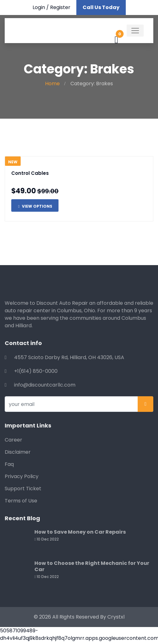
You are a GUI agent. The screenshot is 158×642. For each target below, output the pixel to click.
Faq (9, 464)
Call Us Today (101, 7)
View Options (35, 206)
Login (39, 7)
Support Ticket (23, 488)
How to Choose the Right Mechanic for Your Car (91, 566)
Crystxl (116, 616)
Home (52, 83)
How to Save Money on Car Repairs (80, 532)
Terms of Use (21, 500)
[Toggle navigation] (135, 30)
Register (60, 7)
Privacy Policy (21, 476)
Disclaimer (18, 452)
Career (13, 439)
